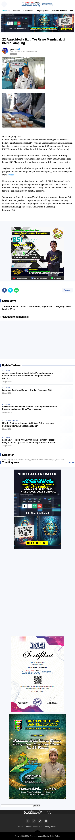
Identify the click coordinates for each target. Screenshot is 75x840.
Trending (6, 11)
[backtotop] (37, 833)
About (20, 827)
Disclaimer (37, 827)
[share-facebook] (4, 290)
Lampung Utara (42, 11)
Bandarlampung (11, 421)
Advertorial (28, 11)
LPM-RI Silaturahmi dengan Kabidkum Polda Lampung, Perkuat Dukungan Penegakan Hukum (28, 424)
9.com (11, 174)
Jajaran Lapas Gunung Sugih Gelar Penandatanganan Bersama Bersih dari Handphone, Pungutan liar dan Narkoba (27, 376)
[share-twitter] (10, 290)
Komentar (67, 290)
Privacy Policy (49, 827)
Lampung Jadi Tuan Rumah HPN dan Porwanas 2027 (27, 390)
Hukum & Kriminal (59, 11)
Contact (28, 827)
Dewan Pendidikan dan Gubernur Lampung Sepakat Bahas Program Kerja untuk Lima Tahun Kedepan (29, 408)
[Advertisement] (37, 341)
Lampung (8, 370)
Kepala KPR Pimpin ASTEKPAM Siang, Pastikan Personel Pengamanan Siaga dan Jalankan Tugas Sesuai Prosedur (29, 441)
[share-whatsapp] (16, 290)
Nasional (16, 11)
